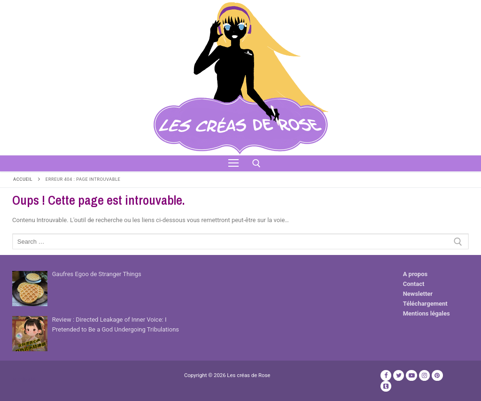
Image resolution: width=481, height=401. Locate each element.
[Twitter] (398, 375)
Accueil (22, 179)
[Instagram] (424, 375)
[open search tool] (256, 163)
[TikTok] (385, 386)
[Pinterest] (437, 375)
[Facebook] (385, 375)
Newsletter (418, 293)
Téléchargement (425, 303)
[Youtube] (411, 375)
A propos (415, 274)
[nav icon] (233, 163)
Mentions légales (426, 313)
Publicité (24, 379)
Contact (414, 283)
